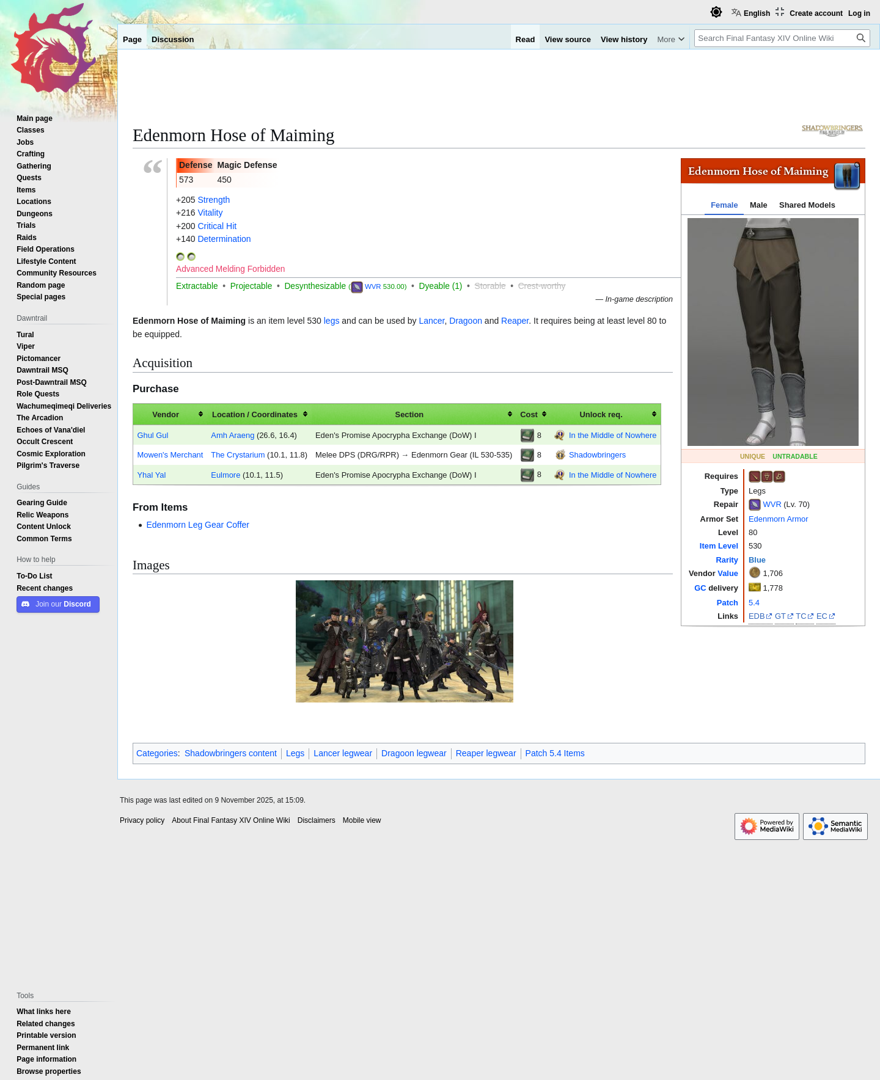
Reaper (515, 320)
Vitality (209, 212)
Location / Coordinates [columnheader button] (255, 414)
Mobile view (362, 820)
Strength (213, 199)
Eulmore (225, 475)
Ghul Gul (152, 435)
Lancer (431, 320)
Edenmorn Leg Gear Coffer (197, 524)
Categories (157, 753)
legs (332, 320)
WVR (772, 504)
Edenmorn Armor (779, 519)
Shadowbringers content (231, 753)
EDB (757, 616)
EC (821, 616)
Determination (224, 238)
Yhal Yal (151, 475)
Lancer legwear (343, 753)
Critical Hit (217, 226)
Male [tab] (759, 205)
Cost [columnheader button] (529, 414)
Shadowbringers (597, 454)
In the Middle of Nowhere (612, 435)
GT (780, 616)
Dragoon (465, 320)
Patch (727, 602)
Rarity (727, 559)
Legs (295, 753)
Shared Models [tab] (807, 205)
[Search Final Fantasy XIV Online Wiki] (782, 38)
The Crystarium (238, 454)
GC (700, 588)
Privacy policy (142, 820)
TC (801, 616)
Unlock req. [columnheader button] (600, 414)
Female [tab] (724, 205)
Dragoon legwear (414, 753)
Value (727, 573)
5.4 (754, 602)
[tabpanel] (773, 332)
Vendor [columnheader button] (165, 414)
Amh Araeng (232, 435)
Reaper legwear (486, 753)
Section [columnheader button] (409, 414)
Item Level (719, 545)
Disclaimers (317, 820)
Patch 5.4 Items (555, 753)
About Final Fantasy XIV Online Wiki (231, 820)
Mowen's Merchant (170, 454)
